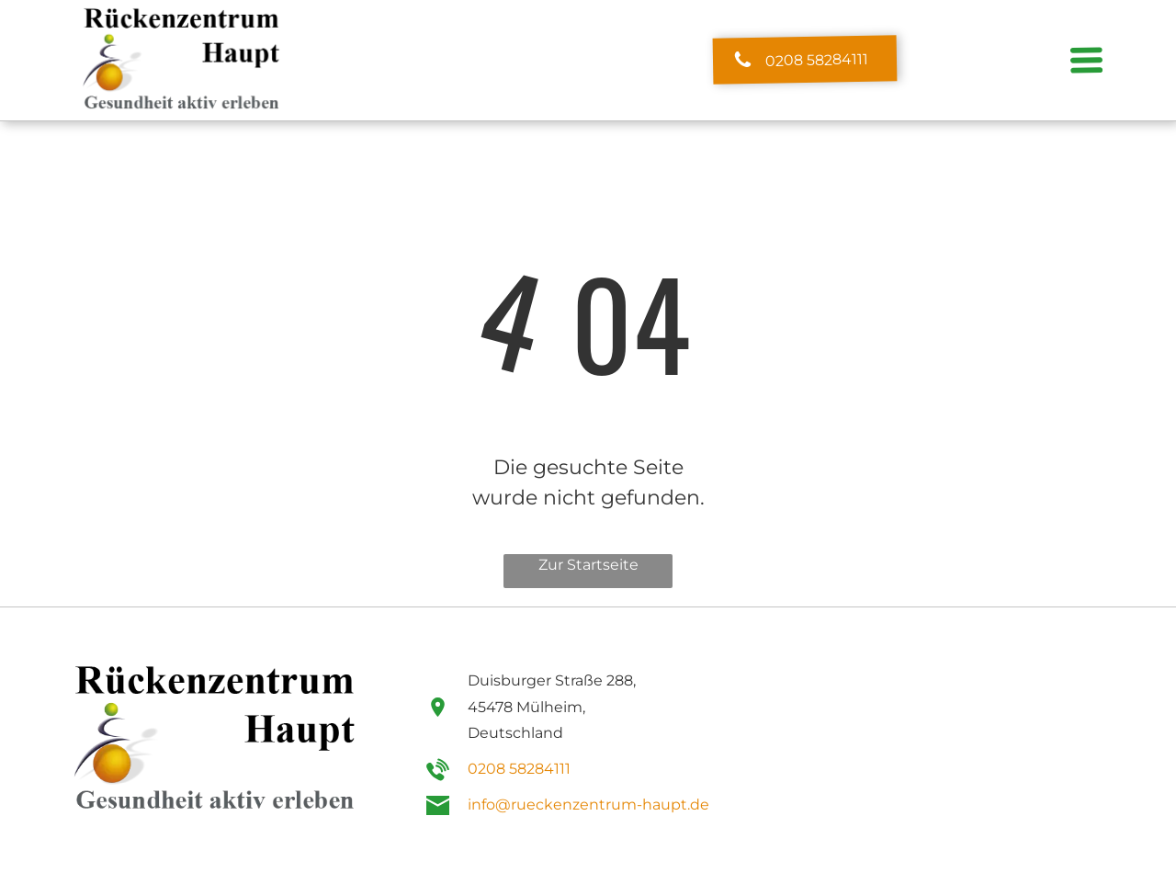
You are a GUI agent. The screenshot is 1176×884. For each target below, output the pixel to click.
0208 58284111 (519, 768)
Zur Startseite (588, 564)
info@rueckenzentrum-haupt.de (588, 804)
